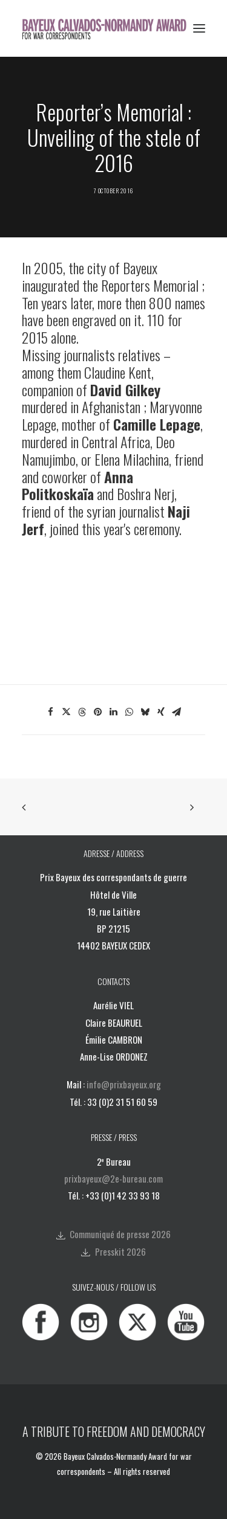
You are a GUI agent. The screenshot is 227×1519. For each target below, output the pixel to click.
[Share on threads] (82, 712)
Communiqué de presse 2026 (120, 1234)
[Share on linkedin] (114, 712)
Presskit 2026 (120, 1251)
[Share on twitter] (66, 712)
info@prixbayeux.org (124, 1084)
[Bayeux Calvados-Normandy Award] (108, 28)
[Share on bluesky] (145, 712)
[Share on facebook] (51, 712)
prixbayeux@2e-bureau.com (113, 1178)
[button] (199, 28)
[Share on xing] (161, 712)
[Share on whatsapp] (129, 712)
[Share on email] (176, 712)
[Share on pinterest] (98, 712)
